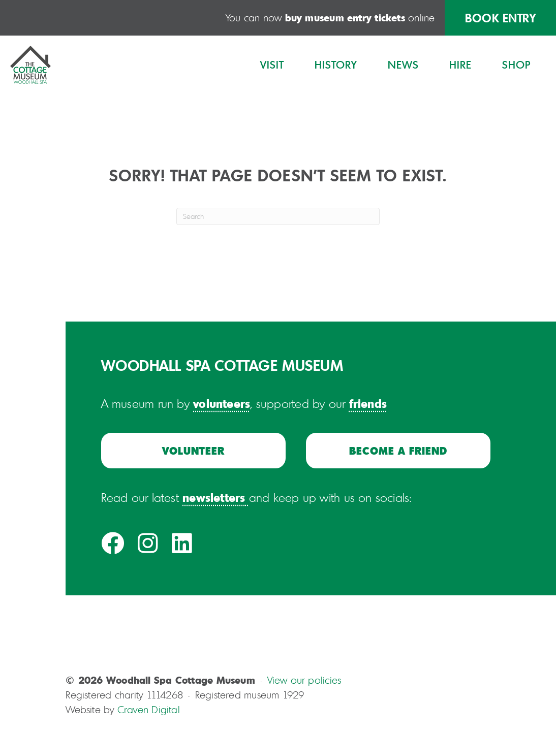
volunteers (221, 403)
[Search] (278, 216)
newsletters (213, 497)
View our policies (304, 680)
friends (368, 403)
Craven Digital (148, 710)
